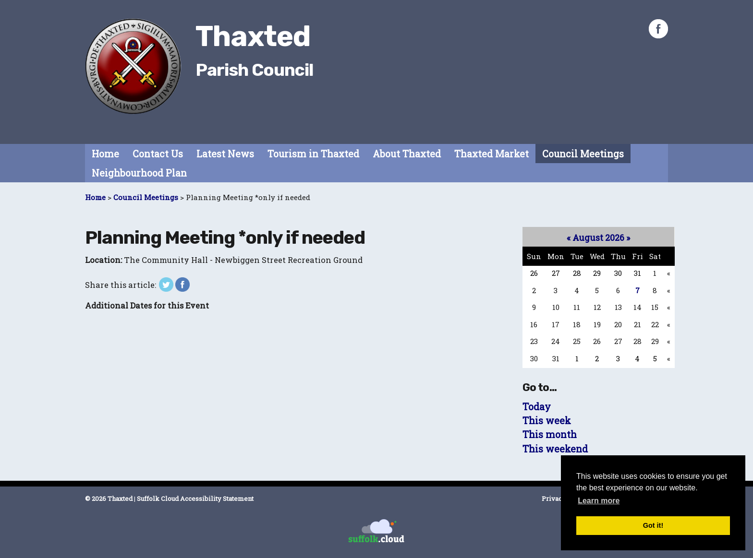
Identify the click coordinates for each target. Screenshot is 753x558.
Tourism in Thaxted (313, 154)
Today (536, 407)
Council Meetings (583, 154)
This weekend (555, 449)
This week (546, 421)
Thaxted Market (491, 154)
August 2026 (598, 237)
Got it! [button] (653, 525)
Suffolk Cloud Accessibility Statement (195, 498)
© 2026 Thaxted (109, 498)
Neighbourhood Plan (139, 173)
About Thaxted (407, 154)
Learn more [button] (598, 501)
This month (549, 434)
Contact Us (158, 154)
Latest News (225, 154)
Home (105, 154)
